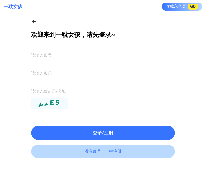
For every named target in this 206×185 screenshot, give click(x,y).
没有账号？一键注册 (103, 151)
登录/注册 (103, 132)
